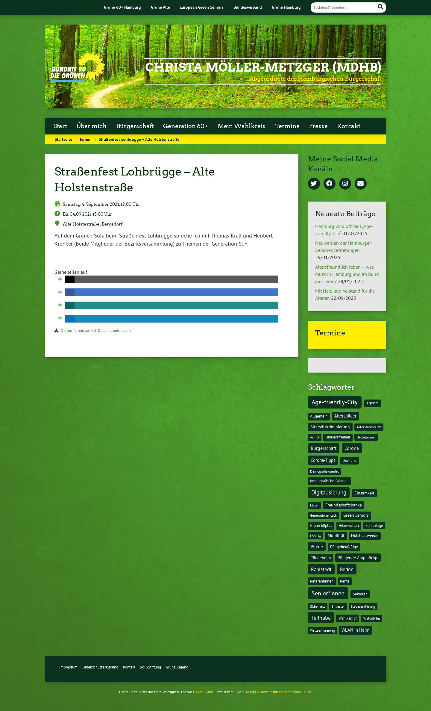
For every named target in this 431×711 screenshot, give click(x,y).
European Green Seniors (202, 7)
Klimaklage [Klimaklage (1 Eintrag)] (374, 525)
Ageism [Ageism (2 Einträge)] (372, 403)
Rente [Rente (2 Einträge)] (345, 581)
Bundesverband (247, 7)
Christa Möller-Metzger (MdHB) (263, 67)
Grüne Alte (160, 7)
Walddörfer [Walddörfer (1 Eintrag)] (371, 618)
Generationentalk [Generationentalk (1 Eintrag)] (323, 515)
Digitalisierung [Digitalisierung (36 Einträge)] (328, 492)
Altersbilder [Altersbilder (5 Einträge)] (345, 416)
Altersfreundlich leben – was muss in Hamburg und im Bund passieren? (347, 274)
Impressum (68, 667)
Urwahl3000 (203, 692)
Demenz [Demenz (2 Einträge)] (349, 460)
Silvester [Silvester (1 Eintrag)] (338, 606)
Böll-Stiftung (150, 667)
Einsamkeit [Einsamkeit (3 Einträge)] (364, 493)
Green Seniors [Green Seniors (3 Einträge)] (356, 515)
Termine (287, 126)
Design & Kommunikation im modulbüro (278, 692)
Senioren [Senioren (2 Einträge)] (360, 594)
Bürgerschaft (135, 126)
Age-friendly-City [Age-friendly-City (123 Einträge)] (335, 402)
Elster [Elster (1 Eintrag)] (314, 505)
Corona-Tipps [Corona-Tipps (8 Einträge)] (323, 460)
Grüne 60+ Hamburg (122, 7)
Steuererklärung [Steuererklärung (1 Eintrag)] (363, 606)
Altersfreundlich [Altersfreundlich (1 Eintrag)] (369, 427)
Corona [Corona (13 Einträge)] (352, 448)
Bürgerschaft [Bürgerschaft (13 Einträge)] (323, 448)
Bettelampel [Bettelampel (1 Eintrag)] (366, 437)
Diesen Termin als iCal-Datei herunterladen (96, 330)
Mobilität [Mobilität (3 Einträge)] (336, 535)
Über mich (91, 126)
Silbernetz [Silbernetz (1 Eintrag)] (317, 606)
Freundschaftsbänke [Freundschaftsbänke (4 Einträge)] (343, 505)
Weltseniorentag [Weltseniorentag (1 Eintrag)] (322, 630)
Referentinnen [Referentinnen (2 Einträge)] (321, 581)
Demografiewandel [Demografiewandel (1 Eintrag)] (324, 471)
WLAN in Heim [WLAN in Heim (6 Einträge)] (355, 630)
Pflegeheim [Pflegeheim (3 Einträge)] (320, 557)
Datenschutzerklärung (100, 667)
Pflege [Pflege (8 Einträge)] (317, 546)
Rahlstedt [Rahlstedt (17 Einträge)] (321, 569)
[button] (70, 279)
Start (60, 126)
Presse (318, 126)
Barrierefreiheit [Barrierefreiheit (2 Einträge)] (338, 437)
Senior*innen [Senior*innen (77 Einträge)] (328, 593)
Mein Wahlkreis (241, 126)
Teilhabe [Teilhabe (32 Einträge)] (321, 617)
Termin (85, 139)
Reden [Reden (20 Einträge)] (346, 569)
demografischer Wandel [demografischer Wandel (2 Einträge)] (329, 480)
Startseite (63, 139)
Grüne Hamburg (286, 7)
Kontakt (348, 126)
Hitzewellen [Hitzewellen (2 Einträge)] (349, 525)
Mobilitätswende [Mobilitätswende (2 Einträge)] (364, 535)
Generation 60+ (185, 126)
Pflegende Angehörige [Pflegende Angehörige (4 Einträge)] (358, 557)
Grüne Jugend (177, 667)
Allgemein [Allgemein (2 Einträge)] (318, 416)
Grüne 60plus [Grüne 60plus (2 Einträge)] (321, 525)
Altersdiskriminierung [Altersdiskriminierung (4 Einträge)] (330, 426)
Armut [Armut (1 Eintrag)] (314, 437)
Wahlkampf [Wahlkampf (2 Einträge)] (348, 618)
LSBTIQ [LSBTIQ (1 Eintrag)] (315, 535)
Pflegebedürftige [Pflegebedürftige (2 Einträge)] (344, 546)
